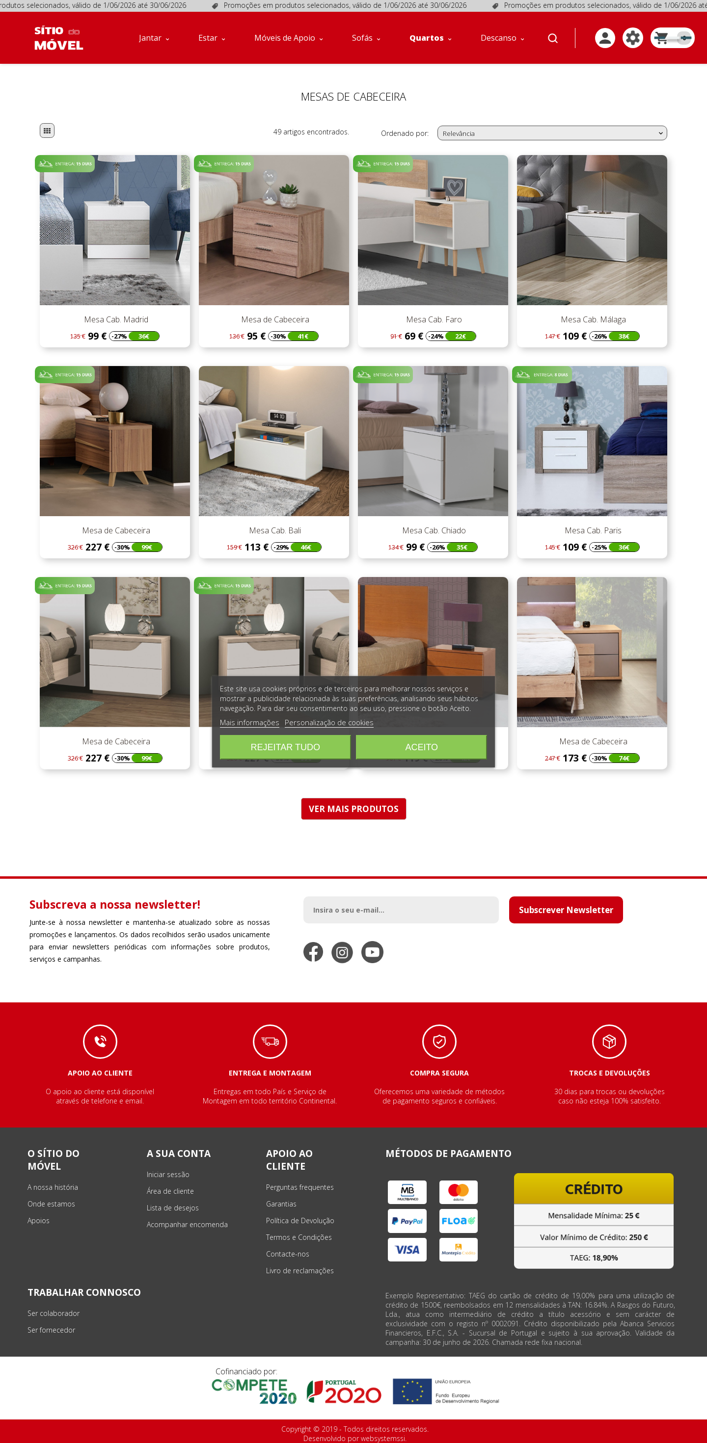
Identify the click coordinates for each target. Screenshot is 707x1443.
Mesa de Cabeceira (274, 319)
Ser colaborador (53, 1313)
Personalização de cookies (329, 722)
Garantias (281, 1203)
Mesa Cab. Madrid (115, 319)
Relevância (554, 133)
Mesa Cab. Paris (592, 530)
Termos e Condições (299, 1237)
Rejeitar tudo (285, 747)
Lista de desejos (173, 1207)
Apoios (38, 1220)
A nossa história (52, 1187)
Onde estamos (51, 1203)
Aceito (421, 747)
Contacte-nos (287, 1254)
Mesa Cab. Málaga (592, 319)
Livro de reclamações (300, 1270)
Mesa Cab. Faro (433, 319)
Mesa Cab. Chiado (433, 530)
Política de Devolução (300, 1220)
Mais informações (249, 722)
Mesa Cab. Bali (274, 530)
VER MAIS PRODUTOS (354, 808)
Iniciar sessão (168, 1174)
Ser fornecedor (51, 1330)
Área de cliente (170, 1191)
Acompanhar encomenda (187, 1224)
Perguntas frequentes (300, 1187)
